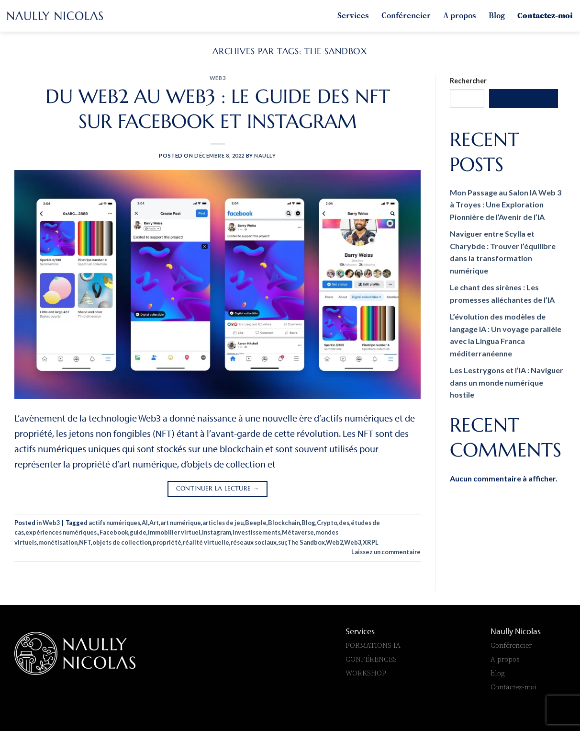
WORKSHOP (366, 673)
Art (154, 522)
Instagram (216, 532)
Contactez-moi (545, 15)
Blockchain (284, 522)
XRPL (371, 542)
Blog (497, 15)
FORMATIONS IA (374, 645)
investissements (256, 532)
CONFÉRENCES (371, 659)
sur (282, 542)
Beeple (256, 522)
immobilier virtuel (174, 532)
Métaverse (298, 532)
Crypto (327, 522)
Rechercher (468, 81)
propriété (167, 542)
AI (145, 522)
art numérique (180, 522)
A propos (459, 15)
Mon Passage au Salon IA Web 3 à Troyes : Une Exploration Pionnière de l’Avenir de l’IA (505, 204)
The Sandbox (306, 542)
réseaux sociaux (254, 542)
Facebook (114, 532)
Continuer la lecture (217, 489)
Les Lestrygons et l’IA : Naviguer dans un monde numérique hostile (506, 382)
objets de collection (121, 542)
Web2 (334, 542)
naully (265, 155)
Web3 (217, 78)
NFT (85, 542)
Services (353, 15)
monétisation (58, 542)
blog (498, 673)
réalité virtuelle (206, 542)
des (344, 522)
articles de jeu (223, 522)
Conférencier (406, 15)
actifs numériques (114, 522)
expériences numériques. (61, 532)
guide (138, 532)
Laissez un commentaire (386, 552)
